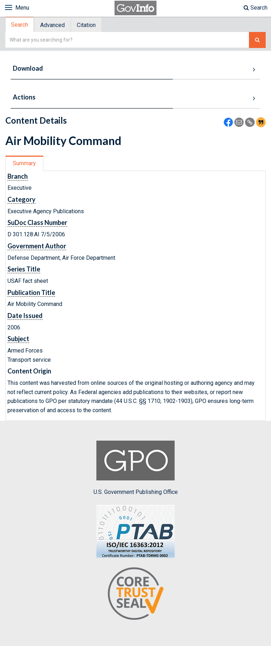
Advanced (52, 25)
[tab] (19, 24)
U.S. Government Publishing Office (136, 468)
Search (255, 7)
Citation (86, 25)
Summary (24, 163)
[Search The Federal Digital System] (257, 40)
